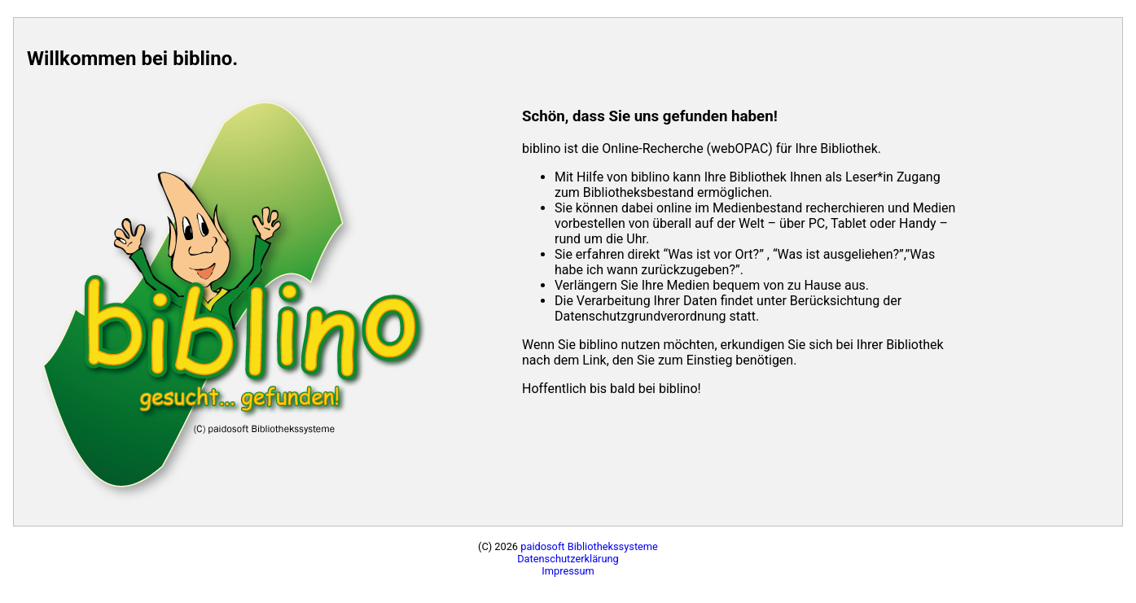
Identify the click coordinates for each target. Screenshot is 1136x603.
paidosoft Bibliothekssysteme (589, 546)
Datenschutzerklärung (568, 559)
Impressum (568, 571)
